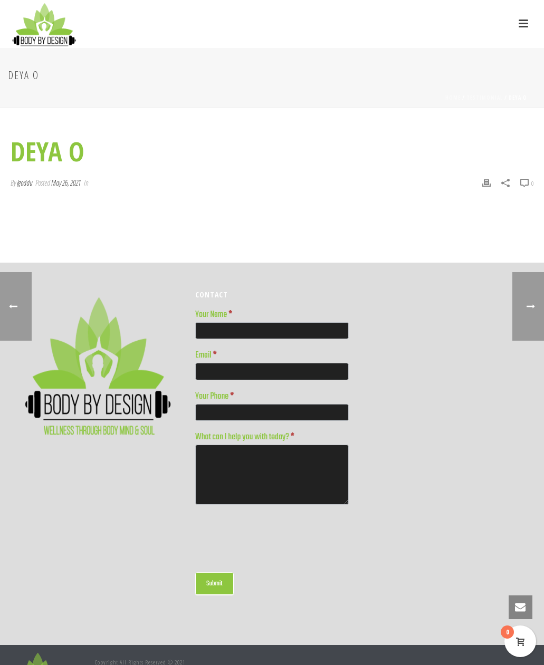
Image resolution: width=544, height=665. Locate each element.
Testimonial (484, 97)
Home (453, 97)
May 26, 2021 (66, 183)
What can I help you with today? (244, 437)
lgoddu (24, 183)
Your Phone (214, 397)
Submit (214, 583)
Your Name (213, 315)
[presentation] (275, 535)
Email (206, 356)
